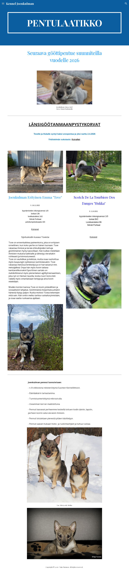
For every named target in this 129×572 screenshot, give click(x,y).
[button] (3, 3)
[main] (65, 22)
